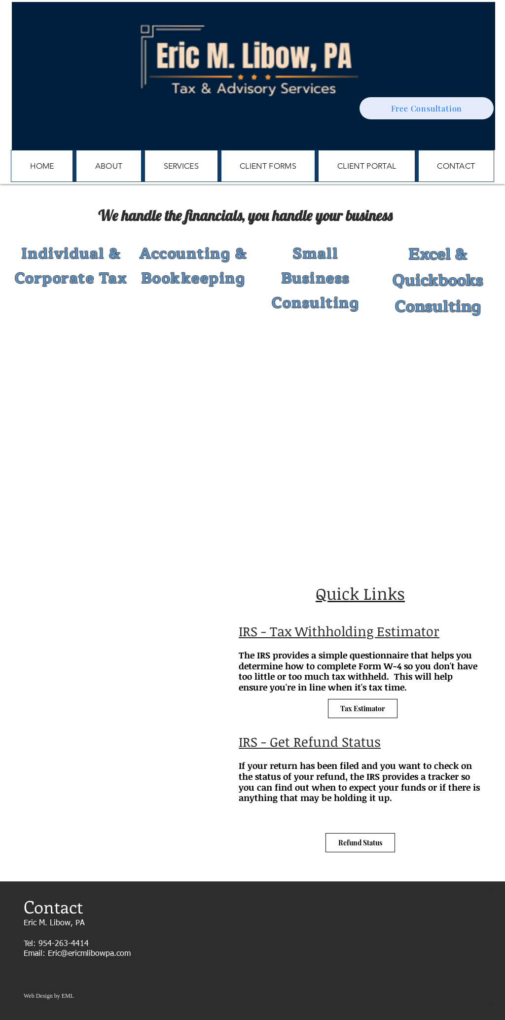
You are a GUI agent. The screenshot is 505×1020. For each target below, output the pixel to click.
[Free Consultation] (427, 108)
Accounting (185, 253)
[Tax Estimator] (362, 708)
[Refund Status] (360, 842)
